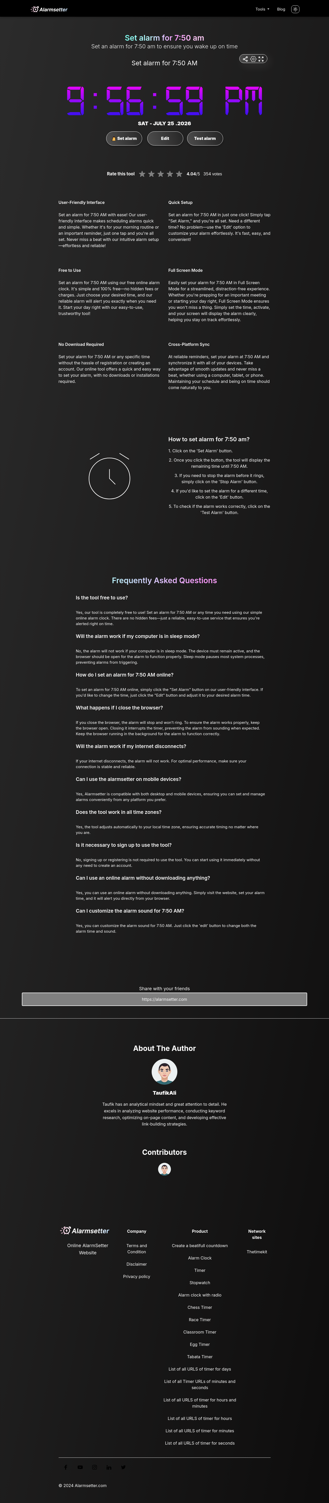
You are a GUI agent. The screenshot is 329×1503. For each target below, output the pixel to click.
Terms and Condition (136, 1248)
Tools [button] (260, 9)
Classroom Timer (199, 1332)
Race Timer (200, 1319)
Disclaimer (136, 1264)
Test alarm (205, 138)
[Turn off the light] (295, 9)
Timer (200, 1270)
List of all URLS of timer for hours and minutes (199, 1403)
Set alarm (124, 138)
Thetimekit (257, 1251)
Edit (165, 138)
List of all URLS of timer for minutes (200, 1430)
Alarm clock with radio (199, 1295)
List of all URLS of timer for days (200, 1369)
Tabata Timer (200, 1356)
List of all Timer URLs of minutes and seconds (199, 1384)
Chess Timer (200, 1307)
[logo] (49, 9)
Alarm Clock (200, 1258)
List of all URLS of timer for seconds (200, 1443)
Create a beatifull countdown (200, 1245)
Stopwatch (199, 1282)
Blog (281, 9)
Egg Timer (200, 1344)
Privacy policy (136, 1276)
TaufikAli (164, 1093)
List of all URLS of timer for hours (200, 1418)
